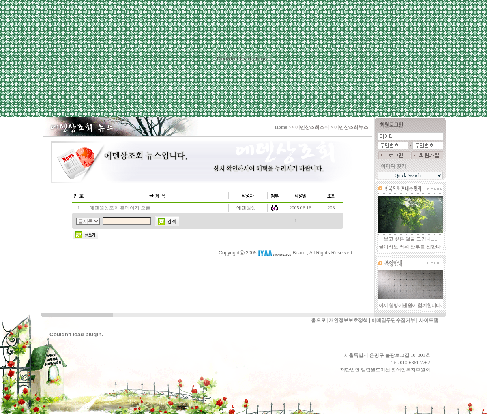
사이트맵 (428, 320)
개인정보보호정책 (348, 320)
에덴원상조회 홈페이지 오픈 (120, 208)
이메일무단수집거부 (393, 320)
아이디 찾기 (393, 166)
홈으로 (318, 320)
